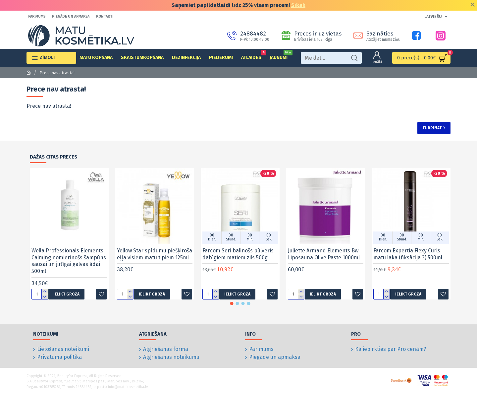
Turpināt (432, 128)
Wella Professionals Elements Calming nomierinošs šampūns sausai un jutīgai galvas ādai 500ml (68, 260)
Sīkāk (298, 5)
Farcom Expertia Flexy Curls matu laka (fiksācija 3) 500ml (407, 254)
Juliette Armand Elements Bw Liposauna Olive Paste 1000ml (324, 254)
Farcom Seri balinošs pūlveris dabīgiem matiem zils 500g (238, 254)
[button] (232, 303)
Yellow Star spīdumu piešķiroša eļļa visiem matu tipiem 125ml (154, 254)
